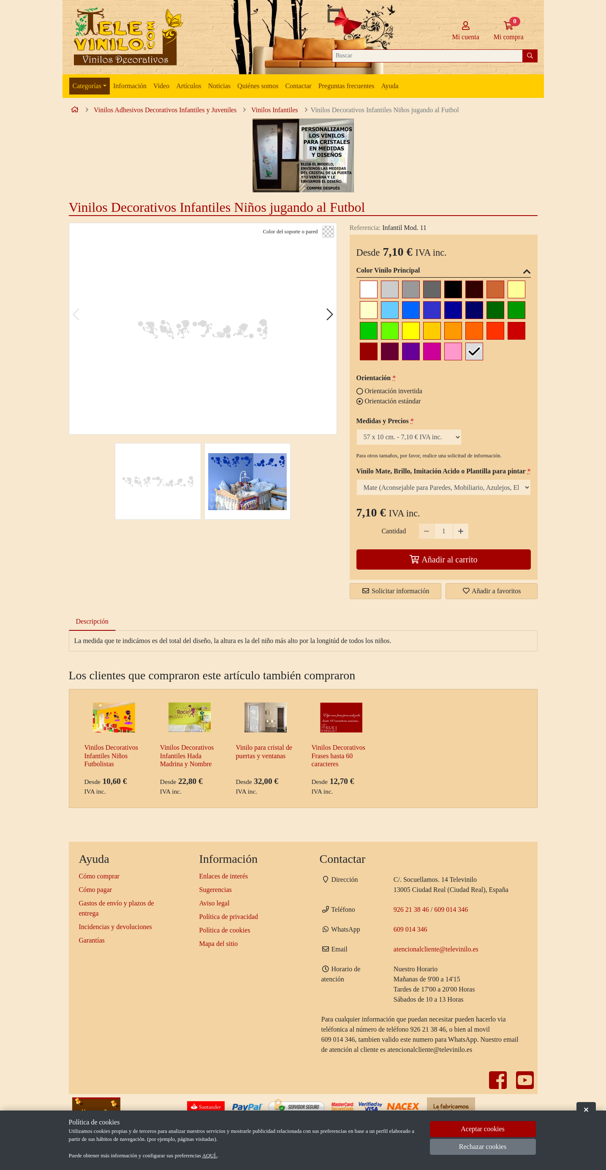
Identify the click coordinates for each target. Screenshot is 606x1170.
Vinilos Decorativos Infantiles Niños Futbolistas (111, 755)
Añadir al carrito (443, 559)
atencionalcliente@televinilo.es (436, 949)
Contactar (298, 85)
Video (161, 85)
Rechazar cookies (482, 1146)
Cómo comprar (99, 876)
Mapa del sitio (218, 943)
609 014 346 (451, 909)
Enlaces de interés (223, 876)
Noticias (219, 85)
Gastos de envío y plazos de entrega (116, 908)
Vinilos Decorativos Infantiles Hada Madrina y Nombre (187, 755)
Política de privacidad (228, 916)
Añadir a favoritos (491, 590)
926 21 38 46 (411, 909)
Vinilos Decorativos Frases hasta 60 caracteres (338, 755)
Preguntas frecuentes (346, 85)
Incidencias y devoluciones (115, 926)
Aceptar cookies (483, 1128)
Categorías (87, 85)
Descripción (92, 621)
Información (130, 85)
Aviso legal (214, 903)
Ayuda (389, 85)
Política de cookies (224, 930)
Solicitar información (395, 590)
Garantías (92, 940)
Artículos (188, 85)
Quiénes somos (257, 85)
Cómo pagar (95, 889)
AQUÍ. (209, 1156)
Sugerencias (215, 889)
